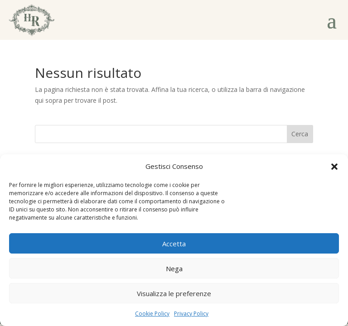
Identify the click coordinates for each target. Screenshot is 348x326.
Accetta (174, 243)
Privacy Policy (191, 313)
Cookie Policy (152, 313)
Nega (174, 268)
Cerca (299, 133)
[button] (334, 166)
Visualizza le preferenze (174, 293)
